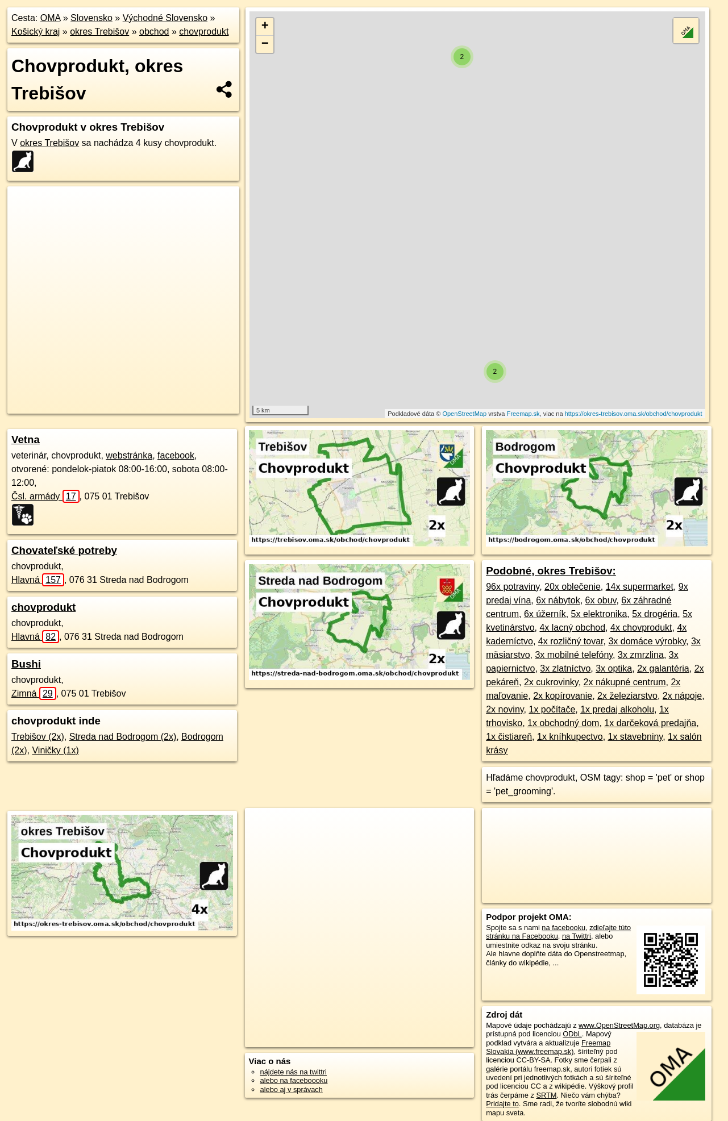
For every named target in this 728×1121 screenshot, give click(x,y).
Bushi (26, 664)
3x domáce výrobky (647, 641)
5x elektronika (599, 614)
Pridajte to (502, 1103)
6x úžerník (545, 614)
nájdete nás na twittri (293, 1072)
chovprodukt (203, 31)
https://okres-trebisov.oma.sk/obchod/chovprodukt (633, 413)
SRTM (546, 1095)
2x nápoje (682, 696)
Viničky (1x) (55, 750)
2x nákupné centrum (625, 682)
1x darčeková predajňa (650, 723)
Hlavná (37, 579)
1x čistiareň (509, 736)
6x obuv (601, 600)
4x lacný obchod (572, 627)
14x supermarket (639, 586)
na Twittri (576, 936)
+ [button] (265, 26)
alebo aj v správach (291, 1089)
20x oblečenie (572, 586)
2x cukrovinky (551, 682)
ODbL (572, 1034)
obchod (154, 31)
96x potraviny (512, 586)
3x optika (614, 668)
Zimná (33, 693)
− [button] (265, 44)
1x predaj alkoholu (617, 709)
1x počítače (552, 709)
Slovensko (91, 18)
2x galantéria (663, 668)
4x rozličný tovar (571, 641)
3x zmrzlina (641, 655)
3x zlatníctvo (565, 668)
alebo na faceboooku (294, 1080)
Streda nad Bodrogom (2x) (123, 736)
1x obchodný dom (563, 723)
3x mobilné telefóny (574, 655)
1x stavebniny (635, 736)
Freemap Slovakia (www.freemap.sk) (548, 1047)
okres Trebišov (99, 31)
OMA (50, 18)
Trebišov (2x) (37, 736)
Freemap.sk (523, 413)
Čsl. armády (45, 496)
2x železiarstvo (627, 696)
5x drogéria (654, 614)
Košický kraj (35, 31)
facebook (175, 455)
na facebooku (563, 927)
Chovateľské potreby (64, 550)
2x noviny (504, 709)
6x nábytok (558, 600)
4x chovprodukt (641, 627)
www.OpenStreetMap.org (619, 1025)
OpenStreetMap (464, 413)
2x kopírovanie (562, 696)
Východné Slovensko (165, 18)
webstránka (129, 455)
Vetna (25, 439)
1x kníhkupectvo (570, 736)
